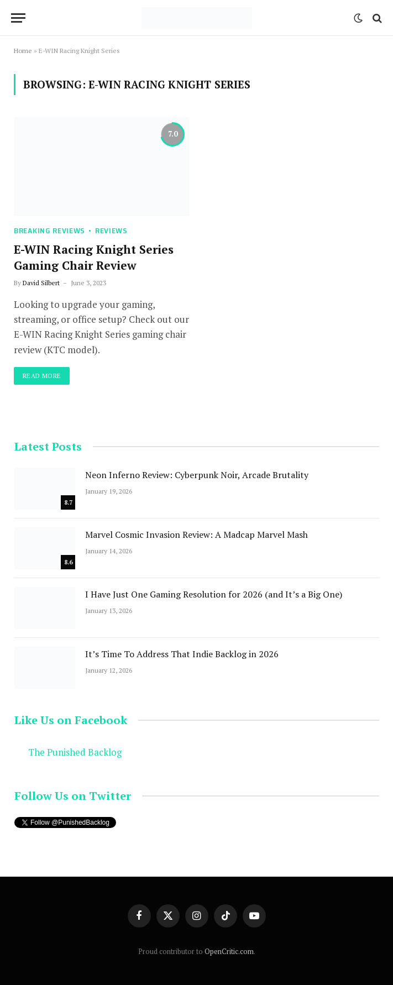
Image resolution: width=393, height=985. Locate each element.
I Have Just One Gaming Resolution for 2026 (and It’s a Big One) (213, 594)
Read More (42, 375)
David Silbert (41, 283)
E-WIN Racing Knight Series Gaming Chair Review (94, 257)
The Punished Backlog (75, 752)
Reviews (111, 231)
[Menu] (18, 18)
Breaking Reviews (49, 231)
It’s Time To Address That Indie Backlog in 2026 (182, 654)
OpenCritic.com (229, 951)
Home (23, 50)
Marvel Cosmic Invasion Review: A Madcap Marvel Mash (196, 534)
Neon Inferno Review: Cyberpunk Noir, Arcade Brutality (196, 475)
